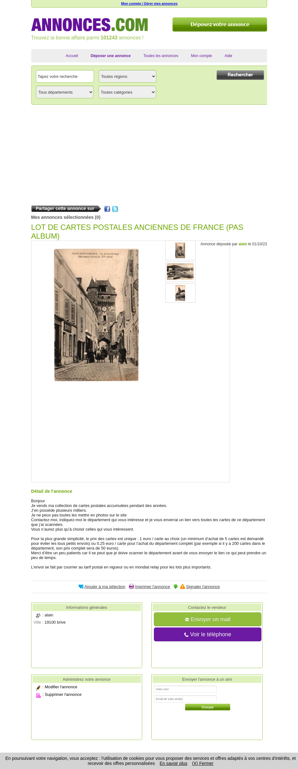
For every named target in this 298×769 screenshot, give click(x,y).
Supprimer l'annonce (63, 694)
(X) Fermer (202, 763)
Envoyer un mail (207, 619)
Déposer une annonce (111, 56)
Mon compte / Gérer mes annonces (149, 3)
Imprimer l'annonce (152, 586)
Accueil (72, 56)
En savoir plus (173, 763)
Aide (228, 56)
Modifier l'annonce (61, 687)
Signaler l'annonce (203, 586)
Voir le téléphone (207, 634)
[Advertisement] (149, 153)
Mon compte (201, 56)
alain (242, 244)
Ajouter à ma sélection (105, 586)
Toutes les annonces (160, 56)
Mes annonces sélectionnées (62, 217)
